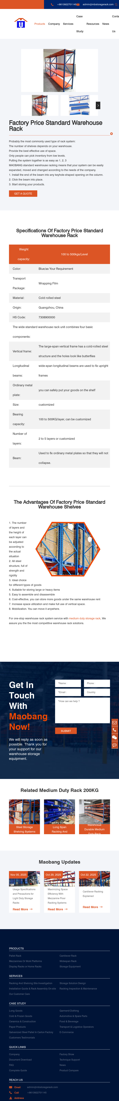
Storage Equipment (70, 939)
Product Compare (69, 1043)
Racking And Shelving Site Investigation (30, 956)
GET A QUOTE (23, 193)
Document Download (20, 1032)
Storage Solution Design (73, 956)
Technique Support (70, 1032)
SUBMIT (66, 700)
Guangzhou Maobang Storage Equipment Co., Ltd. (43, 1096)
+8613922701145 (66, 4)
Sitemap (91, 1095)
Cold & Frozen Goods (20, 989)
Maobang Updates (59, 831)
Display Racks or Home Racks (25, 939)
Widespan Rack (68, 934)
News (105, 23)
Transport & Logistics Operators (77, 999)
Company (54, 23)
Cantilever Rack (68, 928)
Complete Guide (18, 1043)
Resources (93, 23)
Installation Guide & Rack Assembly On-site (32, 961)
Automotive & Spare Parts (73, 989)
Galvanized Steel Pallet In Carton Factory (31, 1005)
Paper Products (17, 999)
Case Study (79, 24)
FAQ (11, 1037)
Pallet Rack (15, 928)
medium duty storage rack (84, 587)
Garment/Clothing (69, 983)
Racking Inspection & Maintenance (78, 961)
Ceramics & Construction (22, 994)
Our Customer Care (19, 966)
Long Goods (15, 983)
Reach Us (16, 1052)
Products (39, 23)
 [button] (98, 105)
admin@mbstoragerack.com (98, 4)
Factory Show (67, 1027)
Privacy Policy (102, 1096)
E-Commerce (67, 1005)
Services (68, 23)
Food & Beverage (69, 994)
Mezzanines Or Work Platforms (25, 934)
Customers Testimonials (22, 1010)
